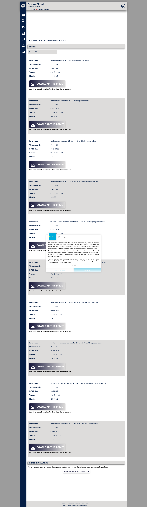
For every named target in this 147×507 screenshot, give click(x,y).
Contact (78, 503)
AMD (44, 41)
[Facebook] (28, 9)
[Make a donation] (42, 9)
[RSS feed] (34, 9)
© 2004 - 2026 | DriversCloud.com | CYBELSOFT (75, 505)
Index (35, 41)
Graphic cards (53, 41)
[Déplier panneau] (123, 6)
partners (60, 242)
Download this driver (47, 84)
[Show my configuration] (23, 26)
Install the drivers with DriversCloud (76, 472)
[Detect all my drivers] (23, 20)
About (64, 503)
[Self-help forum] (23, 52)
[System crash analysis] (23, 39)
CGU (83, 503)
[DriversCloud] (23, 6)
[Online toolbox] (23, 45)
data (87, 503)
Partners (71, 503)
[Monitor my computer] (23, 33)
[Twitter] (31, 9)
